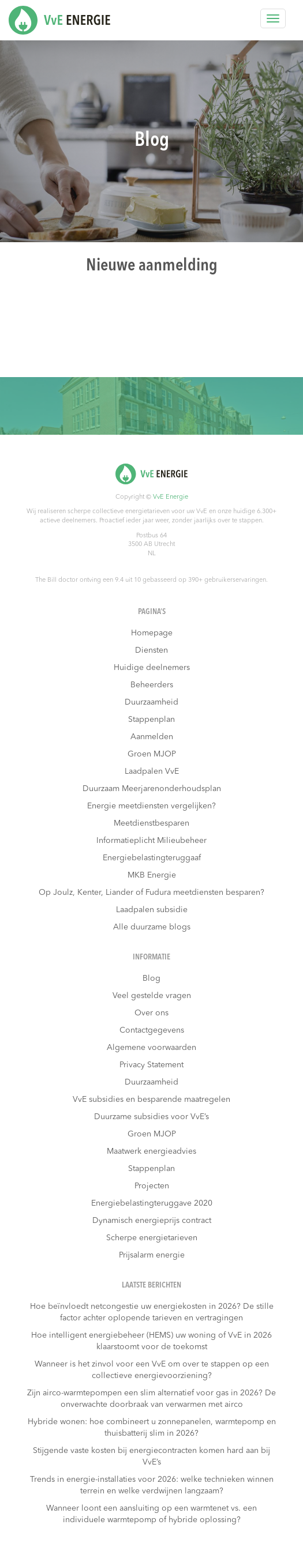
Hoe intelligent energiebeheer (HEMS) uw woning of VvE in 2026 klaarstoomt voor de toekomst (151, 1341)
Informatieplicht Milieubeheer (151, 841)
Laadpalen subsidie (152, 910)
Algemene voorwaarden (151, 1048)
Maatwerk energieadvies (151, 1151)
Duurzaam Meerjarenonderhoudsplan (152, 789)
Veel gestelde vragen (152, 996)
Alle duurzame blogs (151, 927)
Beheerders (151, 685)
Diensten (151, 650)
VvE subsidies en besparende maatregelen (151, 1100)
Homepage (152, 633)
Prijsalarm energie (152, 1255)
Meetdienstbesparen (151, 823)
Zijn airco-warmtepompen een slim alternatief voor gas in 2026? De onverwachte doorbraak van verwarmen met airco (151, 1399)
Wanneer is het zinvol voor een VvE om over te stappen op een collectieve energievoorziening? (152, 1370)
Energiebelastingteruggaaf (152, 858)
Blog (151, 978)
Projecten (151, 1186)
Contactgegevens (151, 1030)
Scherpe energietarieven (151, 1238)
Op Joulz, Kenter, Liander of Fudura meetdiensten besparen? (151, 893)
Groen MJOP (152, 754)
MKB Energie (152, 875)
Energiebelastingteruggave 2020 (151, 1203)
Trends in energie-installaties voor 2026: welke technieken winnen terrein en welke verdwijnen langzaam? (152, 1485)
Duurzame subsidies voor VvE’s (151, 1117)
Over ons (151, 1013)
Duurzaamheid (151, 702)
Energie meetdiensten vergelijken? (151, 806)
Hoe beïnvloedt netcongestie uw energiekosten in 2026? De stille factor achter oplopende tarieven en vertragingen (152, 1312)
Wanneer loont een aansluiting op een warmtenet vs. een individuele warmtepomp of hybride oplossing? (151, 1514)
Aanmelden (151, 737)
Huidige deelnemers (152, 668)
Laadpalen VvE (152, 771)
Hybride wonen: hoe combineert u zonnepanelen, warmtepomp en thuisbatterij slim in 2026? (152, 1427)
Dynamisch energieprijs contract (151, 1221)
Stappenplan (151, 720)
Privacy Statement (151, 1065)
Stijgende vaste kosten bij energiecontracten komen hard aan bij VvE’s (151, 1456)
